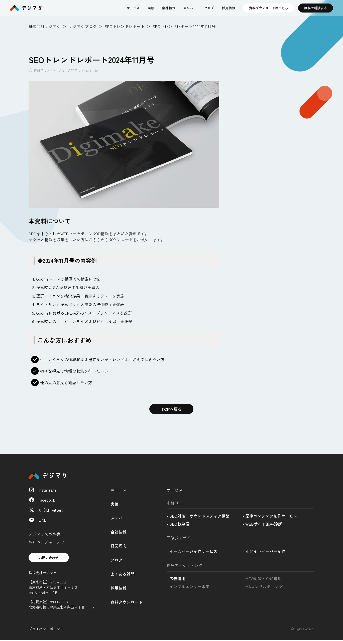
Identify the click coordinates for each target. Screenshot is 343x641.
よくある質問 (122, 574)
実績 (151, 8)
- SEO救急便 (178, 524)
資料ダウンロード (126, 602)
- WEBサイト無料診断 (262, 524)
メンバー (189, 8)
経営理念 (118, 546)
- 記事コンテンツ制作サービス (270, 516)
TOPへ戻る (171, 409)
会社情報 (168, 8)
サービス (133, 8)
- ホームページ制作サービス (192, 551)
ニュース (118, 490)
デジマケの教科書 (45, 534)
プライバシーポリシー (46, 629)
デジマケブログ (83, 26)
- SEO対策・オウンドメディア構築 (198, 516)
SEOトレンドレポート (125, 26)
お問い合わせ (51, 558)
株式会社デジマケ (45, 26)
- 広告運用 (176, 578)
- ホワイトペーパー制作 (264, 551)
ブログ (209, 8)
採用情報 (228, 8)
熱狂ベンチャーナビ (47, 542)
